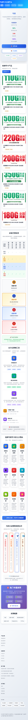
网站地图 (3, 693)
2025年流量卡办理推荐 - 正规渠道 (7, 675)
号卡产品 (14, 5)
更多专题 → (3, 678)
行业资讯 (7, 5)
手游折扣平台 (14, 621)
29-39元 (2, 658)
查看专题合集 (14, 606)
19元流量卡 (4, 702)
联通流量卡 (3, 638)
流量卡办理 (6, 621)
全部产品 (3, 645)
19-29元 (2, 655)
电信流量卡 (3, 640)
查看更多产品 (6, 71)
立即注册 (14, 46)
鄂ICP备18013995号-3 (7, 716)
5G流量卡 (16, 702)
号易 (5, 617)
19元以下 (3, 653)
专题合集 (20, 5)
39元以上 (3, 660)
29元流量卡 (10, 705)
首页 (2, 5)
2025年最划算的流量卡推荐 (6, 671)
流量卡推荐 (11, 617)
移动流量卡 (3, 643)
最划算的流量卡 (20, 617)
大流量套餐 (10, 702)
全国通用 (3, 705)
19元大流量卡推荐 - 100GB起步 (7, 673)
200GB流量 (22, 705)
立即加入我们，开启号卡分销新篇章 (14, 518)
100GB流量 (16, 705)
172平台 (22, 621)
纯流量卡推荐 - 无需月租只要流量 (7, 668)
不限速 (21, 702)
